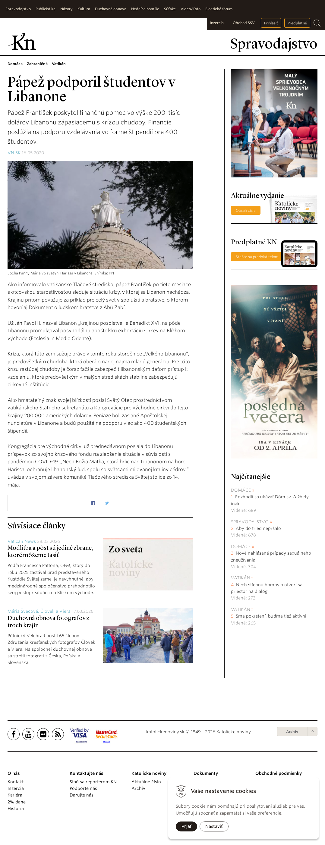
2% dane (17, 802)
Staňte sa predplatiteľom (257, 257)
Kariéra (15, 795)
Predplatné (297, 23)
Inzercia (217, 22)
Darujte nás (81, 795)
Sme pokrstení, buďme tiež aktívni (271, 616)
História (16, 808)
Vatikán (240, 577)
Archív (292, 731)
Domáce (241, 490)
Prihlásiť (271, 23)
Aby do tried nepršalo (258, 528)
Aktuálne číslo (146, 781)
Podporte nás (83, 788)
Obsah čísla (246, 210)
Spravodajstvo (250, 521)
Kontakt (16, 781)
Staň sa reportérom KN (93, 781)
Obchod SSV (244, 22)
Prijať (186, 826)
